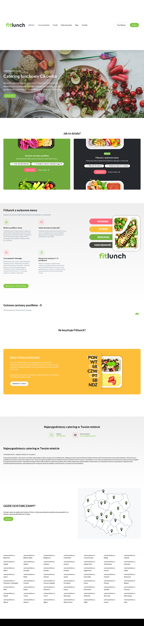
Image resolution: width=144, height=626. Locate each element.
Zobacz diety (9, 96)
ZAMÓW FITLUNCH (19, 384)
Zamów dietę (30, 170)
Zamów (134, 25)
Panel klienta (121, 25)
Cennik (55, 25)
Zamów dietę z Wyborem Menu (16, 286)
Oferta (31, 25)
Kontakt (84, 25)
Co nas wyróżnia (43, 25)
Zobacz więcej (114, 172)
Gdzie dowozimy (66, 25)
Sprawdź (8, 519)
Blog (76, 25)
